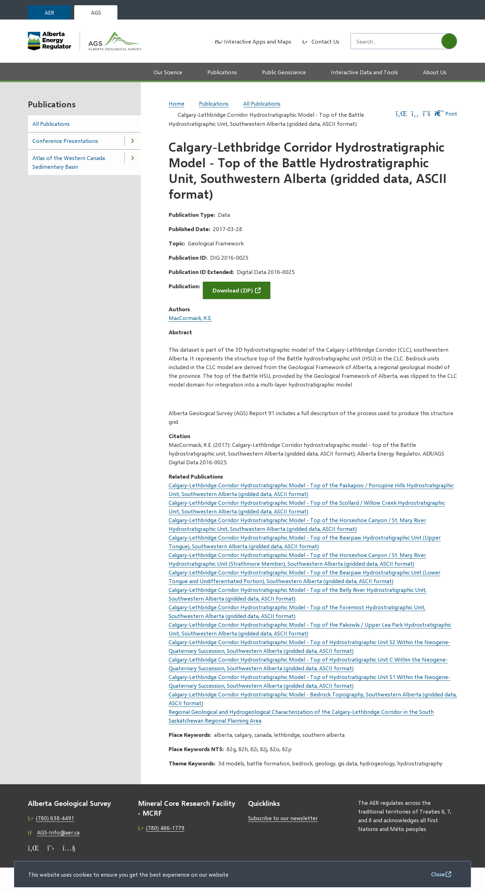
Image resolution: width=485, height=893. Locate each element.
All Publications (51, 123)
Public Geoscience (284, 72)
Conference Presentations (65, 140)
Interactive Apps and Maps (257, 41)
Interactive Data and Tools (364, 72)
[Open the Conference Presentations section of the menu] (132, 141)
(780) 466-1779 (165, 827)
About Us (434, 72)
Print (445, 113)
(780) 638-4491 (55, 818)
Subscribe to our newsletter (283, 818)
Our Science (168, 72)
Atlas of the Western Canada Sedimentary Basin (68, 162)
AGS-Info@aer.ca (58, 832)
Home (176, 103)
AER (49, 12)
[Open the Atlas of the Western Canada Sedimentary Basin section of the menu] (132, 158)
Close (438, 874)
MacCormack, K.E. (190, 317)
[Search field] (396, 41)
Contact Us (325, 41)
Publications (222, 72)
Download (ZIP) (233, 290)
